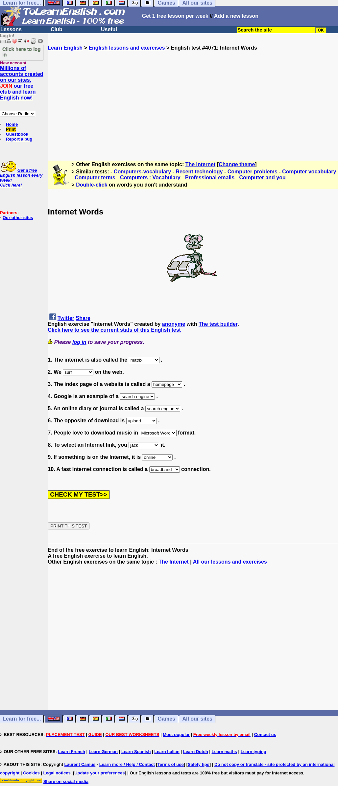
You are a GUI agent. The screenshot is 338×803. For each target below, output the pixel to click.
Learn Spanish (136, 751)
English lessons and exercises (126, 48)
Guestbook (17, 134)
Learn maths (224, 751)
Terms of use (170, 764)
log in (79, 342)
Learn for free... (22, 719)
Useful (109, 29)
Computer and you (262, 177)
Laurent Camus (80, 764)
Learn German (103, 751)
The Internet (200, 164)
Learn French (71, 751)
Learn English (65, 48)
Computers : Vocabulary (150, 177)
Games (166, 719)
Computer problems (253, 171)
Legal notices (57, 772)
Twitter (66, 318)
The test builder (218, 324)
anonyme (173, 324)
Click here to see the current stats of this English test (114, 330)
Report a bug (19, 139)
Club (56, 29)
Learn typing (253, 751)
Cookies (31, 772)
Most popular (176, 734)
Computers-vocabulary (142, 171)
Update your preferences (99, 772)
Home (12, 124)
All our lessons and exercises (230, 562)
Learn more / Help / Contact (127, 764)
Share (83, 318)
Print (11, 129)
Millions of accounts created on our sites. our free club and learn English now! (21, 82)
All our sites (197, 719)
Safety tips (198, 764)
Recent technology (199, 171)
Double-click (91, 185)
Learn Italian (167, 751)
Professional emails (209, 177)
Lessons (11, 29)
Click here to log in (21, 51)
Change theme (237, 164)
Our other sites (18, 217)
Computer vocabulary (309, 171)
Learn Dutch (195, 751)
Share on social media (65, 781)
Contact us (265, 734)
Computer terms (95, 177)
